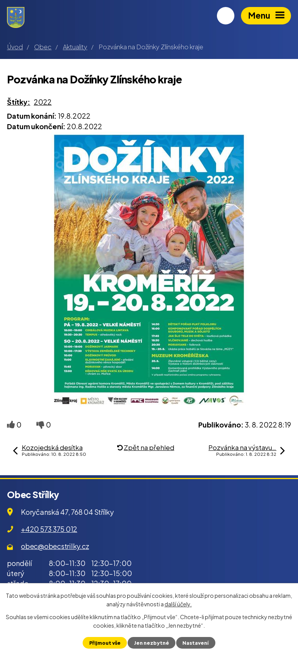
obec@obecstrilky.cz (55, 546)
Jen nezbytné (151, 643)
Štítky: (18, 101)
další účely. (178, 604)
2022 (43, 101)
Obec (43, 47)
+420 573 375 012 (49, 528)
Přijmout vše (105, 643)
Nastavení (195, 643)
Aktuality (75, 47)
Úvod (15, 47)
